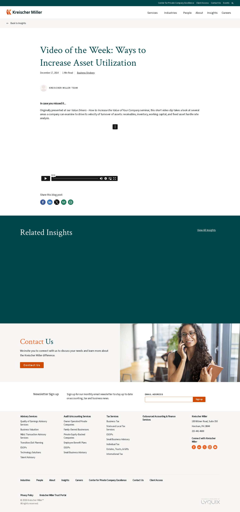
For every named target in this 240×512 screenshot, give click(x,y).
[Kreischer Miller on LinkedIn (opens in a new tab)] (199, 447)
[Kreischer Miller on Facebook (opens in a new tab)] (194, 447)
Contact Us (216, 3)
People (187, 13)
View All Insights (206, 230)
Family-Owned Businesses (76, 429)
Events (226, 3)
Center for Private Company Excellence (176, 3)
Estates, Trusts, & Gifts (117, 449)
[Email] (64, 204)
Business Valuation (29, 429)
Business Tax (112, 421)
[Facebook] (43, 204)
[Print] (70, 204)
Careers (226, 13)
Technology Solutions (30, 452)
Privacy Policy (26, 495)
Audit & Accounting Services (77, 416)
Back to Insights (18, 23)
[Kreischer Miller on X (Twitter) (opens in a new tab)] (204, 447)
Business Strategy (86, 73)
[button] (232, 3)
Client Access (202, 3)
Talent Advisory (27, 457)
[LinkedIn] (50, 204)
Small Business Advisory (75, 452)
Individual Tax (112, 444)
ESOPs (23, 447)
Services (152, 13)
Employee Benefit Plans (75, 442)
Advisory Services (28, 416)
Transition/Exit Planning (31, 442)
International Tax (114, 454)
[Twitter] (57, 204)
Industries (170, 13)
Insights (212, 13)
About (199, 13)
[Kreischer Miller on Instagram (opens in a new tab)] (210, 447)
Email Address (154, 394)
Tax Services (112, 416)
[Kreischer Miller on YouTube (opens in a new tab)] (215, 447)
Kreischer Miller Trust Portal (52, 495)
